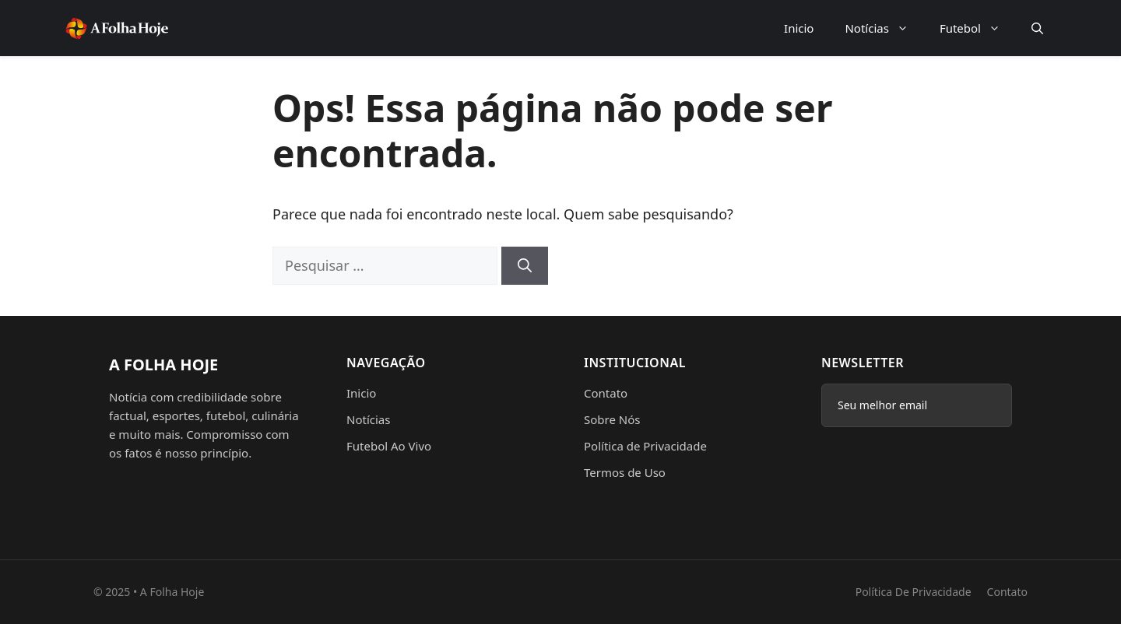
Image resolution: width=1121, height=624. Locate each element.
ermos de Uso (627, 472)
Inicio (799, 28)
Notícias (884, 28)
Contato (605, 393)
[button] (1037, 28)
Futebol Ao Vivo (388, 446)
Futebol (978, 28)
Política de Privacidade (645, 446)
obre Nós (615, 419)
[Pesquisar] (524, 266)
